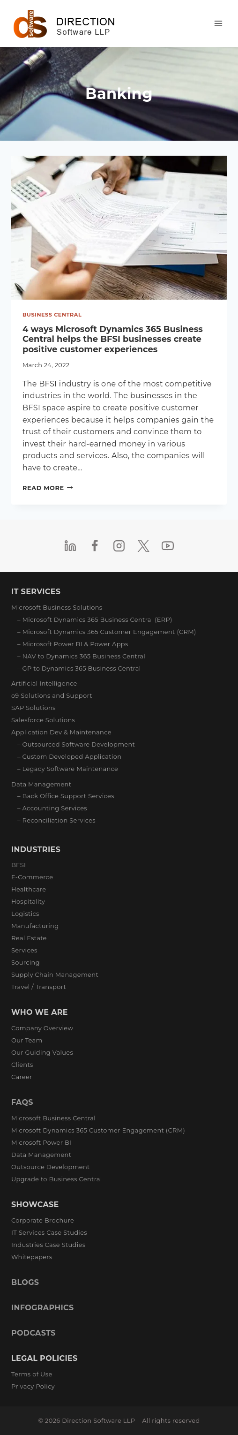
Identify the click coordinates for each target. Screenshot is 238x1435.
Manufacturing (35, 925)
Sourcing (25, 962)
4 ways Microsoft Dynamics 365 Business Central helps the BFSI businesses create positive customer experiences (112, 339)
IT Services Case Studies (49, 1232)
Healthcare (28, 889)
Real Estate (29, 938)
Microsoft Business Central (53, 1118)
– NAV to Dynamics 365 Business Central (81, 656)
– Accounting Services (52, 808)
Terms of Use (31, 1374)
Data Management (41, 784)
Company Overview (42, 1028)
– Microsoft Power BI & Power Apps (72, 644)
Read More (47, 487)
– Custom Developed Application (69, 756)
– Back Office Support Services (65, 796)
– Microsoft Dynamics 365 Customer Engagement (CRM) (106, 631)
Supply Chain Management (54, 974)
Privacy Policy (33, 1386)
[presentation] (119, 228)
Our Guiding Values (42, 1052)
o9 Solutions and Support (51, 695)
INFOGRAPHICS (42, 1307)
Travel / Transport (38, 986)
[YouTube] (168, 546)
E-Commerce (32, 877)
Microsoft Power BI (41, 1142)
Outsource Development (50, 1167)
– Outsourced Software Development (76, 744)
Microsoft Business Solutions (57, 607)
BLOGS (25, 1282)
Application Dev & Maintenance (61, 732)
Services (24, 950)
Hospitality (28, 901)
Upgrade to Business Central (56, 1179)
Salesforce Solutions (43, 720)
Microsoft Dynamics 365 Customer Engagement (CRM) (98, 1130)
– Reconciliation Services (56, 820)
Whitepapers (31, 1257)
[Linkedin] (70, 546)
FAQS (22, 1102)
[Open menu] (218, 23)
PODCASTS (33, 1333)
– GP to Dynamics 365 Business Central (79, 668)
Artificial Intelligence (44, 683)
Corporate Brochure (42, 1220)
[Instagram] (119, 546)
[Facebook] (94, 546)
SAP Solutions (33, 707)
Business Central (52, 314)
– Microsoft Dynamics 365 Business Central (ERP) (94, 619)
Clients (22, 1064)
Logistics (25, 913)
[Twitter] (143, 546)
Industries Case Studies (48, 1244)
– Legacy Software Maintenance (67, 768)
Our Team (27, 1040)
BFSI (18, 865)
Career (21, 1076)
